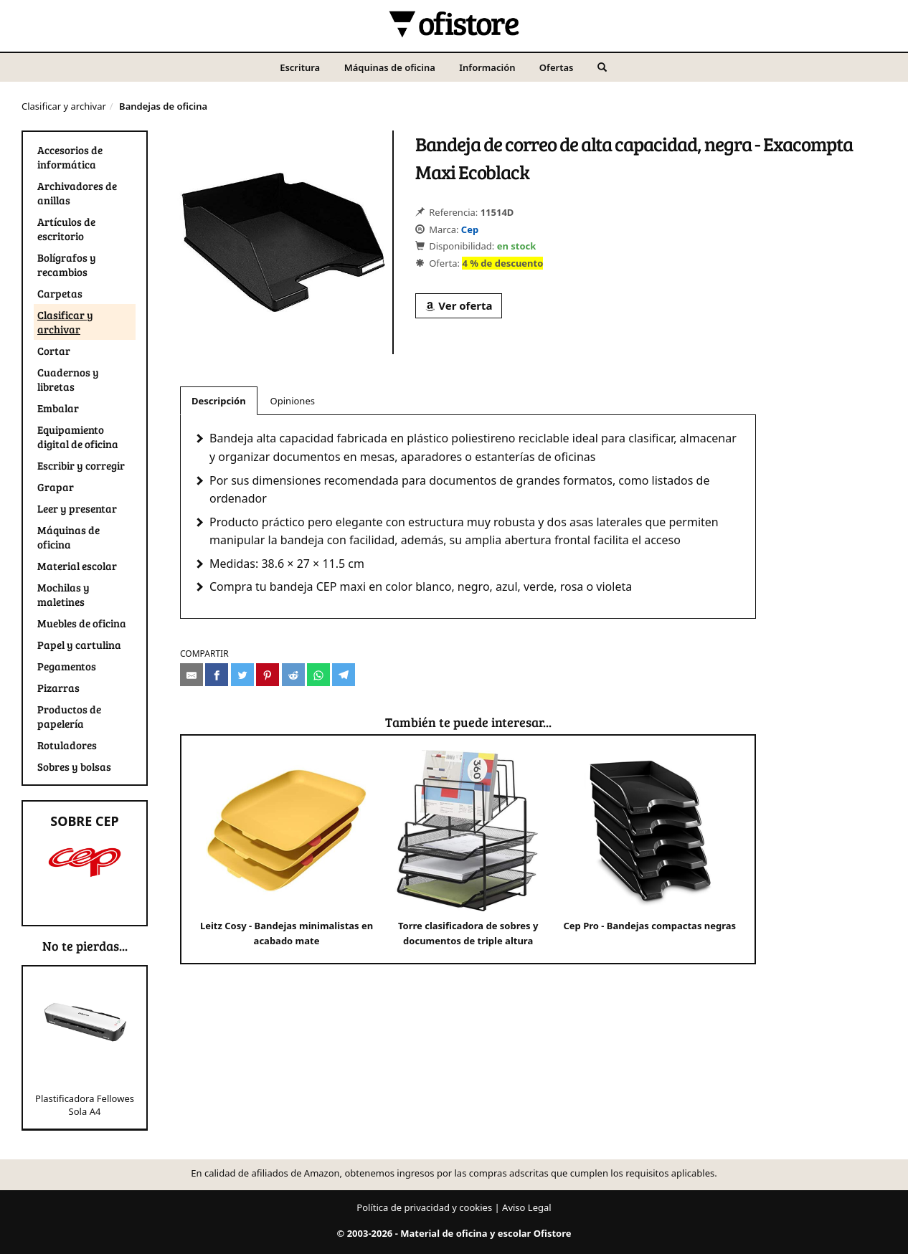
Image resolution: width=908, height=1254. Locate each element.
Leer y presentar (77, 508)
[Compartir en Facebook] (216, 674)
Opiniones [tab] (292, 400)
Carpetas (59, 293)
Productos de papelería (69, 716)
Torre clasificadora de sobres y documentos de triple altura (468, 848)
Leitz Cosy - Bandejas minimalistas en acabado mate (286, 848)
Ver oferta (458, 305)
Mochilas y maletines (63, 594)
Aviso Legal (527, 1207)
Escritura (300, 67)
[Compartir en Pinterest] (267, 674)
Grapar (55, 487)
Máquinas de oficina (389, 67)
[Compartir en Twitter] (242, 674)
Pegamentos (66, 666)
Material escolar (77, 566)
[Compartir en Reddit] (293, 674)
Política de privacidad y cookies (424, 1207)
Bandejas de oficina (163, 106)
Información (487, 67)
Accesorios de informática (70, 157)
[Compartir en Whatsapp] (318, 674)
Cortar (53, 350)
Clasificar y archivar (64, 106)
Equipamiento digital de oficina (77, 436)
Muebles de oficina (81, 623)
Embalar (58, 408)
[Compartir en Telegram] (343, 674)
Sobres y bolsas (74, 766)
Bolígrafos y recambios (66, 264)
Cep (469, 229)
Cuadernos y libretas (68, 379)
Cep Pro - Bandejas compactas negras (649, 841)
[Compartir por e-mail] (191, 674)
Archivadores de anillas (77, 193)
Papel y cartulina (79, 644)
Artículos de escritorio (66, 228)
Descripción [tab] (218, 400)
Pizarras (58, 687)
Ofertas (556, 67)
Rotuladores (67, 745)
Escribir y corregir (81, 465)
